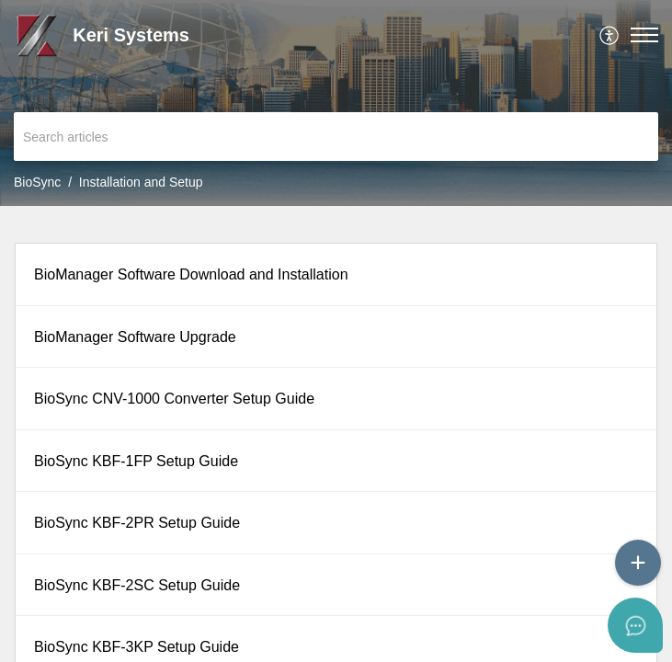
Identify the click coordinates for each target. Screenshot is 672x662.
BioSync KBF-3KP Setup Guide (136, 647)
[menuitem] (610, 35)
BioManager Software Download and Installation (191, 274)
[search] (336, 136)
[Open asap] (635, 625)
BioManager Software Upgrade (135, 337)
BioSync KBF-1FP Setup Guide (136, 461)
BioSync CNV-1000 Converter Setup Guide (174, 398)
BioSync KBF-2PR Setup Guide (137, 523)
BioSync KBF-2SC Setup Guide (137, 585)
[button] (610, 35)
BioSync (37, 182)
